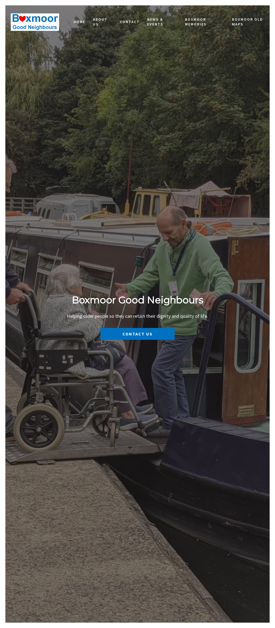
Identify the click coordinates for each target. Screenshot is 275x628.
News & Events (155, 22)
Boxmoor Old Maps (247, 22)
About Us (100, 22)
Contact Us (137, 334)
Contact (130, 21)
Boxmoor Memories (196, 22)
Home (79, 21)
